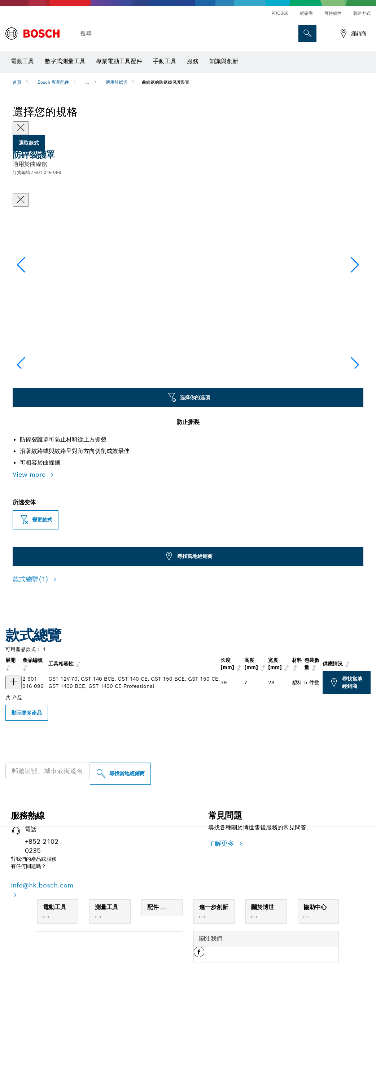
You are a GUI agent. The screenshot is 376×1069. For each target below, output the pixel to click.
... (87, 82)
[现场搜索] (307, 33)
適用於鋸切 (116, 82)
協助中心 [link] (315, 979)
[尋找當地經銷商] (120, 846)
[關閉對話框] (21, 200)
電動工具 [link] (54, 979)
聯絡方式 (362, 13)
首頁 (17, 82)
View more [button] (30, 546)
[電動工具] (46, 989)
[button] (355, 300)
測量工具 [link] (106, 979)
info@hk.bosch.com (42, 957)
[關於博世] (254, 989)
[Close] (21, 128)
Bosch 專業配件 (53, 82)
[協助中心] (306, 989)
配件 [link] (154, 979)
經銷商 (306, 13)
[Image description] (35, 416)
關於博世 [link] (262, 979)
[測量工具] (98, 989)
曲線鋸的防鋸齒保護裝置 (165, 82)
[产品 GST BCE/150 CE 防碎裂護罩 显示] (13, 755)
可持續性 (333, 13)
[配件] (163, 981)
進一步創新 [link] (213, 979)
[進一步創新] (202, 989)
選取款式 (29, 143)
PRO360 (279, 13)
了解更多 (222, 915)
